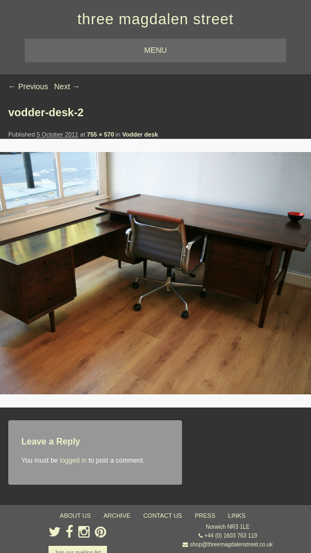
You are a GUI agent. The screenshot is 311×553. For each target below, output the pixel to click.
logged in (73, 460)
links (237, 515)
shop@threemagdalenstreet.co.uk (231, 544)
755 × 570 (100, 134)
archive (117, 515)
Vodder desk (140, 134)
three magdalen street (155, 19)
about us (75, 515)
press (205, 515)
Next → (67, 86)
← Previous (28, 86)
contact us (163, 515)
